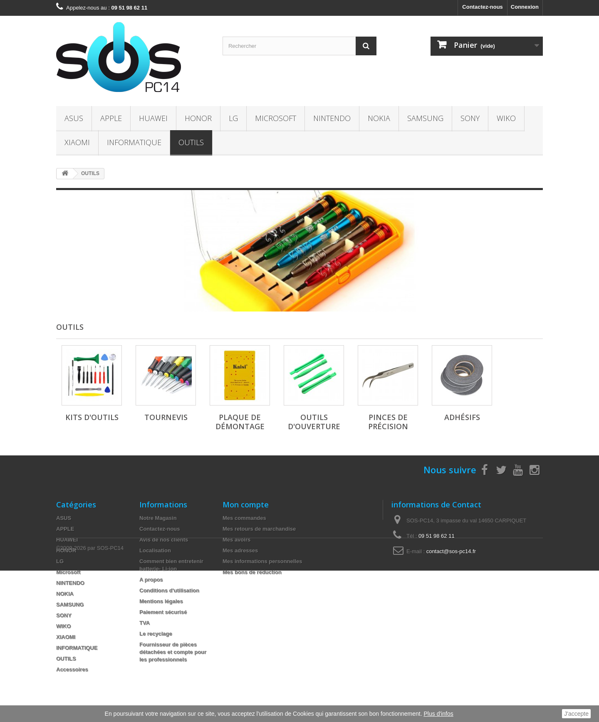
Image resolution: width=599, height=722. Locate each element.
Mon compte (246, 504)
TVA (144, 623)
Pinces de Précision (388, 421)
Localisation (155, 550)
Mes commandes (244, 518)
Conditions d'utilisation (169, 590)
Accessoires (72, 669)
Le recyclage (155, 634)
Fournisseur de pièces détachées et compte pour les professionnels (172, 652)
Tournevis (166, 417)
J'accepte (576, 713)
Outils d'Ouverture (314, 421)
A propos (151, 579)
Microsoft (275, 118)
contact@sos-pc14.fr (451, 551)
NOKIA (379, 118)
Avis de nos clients (163, 540)
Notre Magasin (158, 518)
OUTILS (191, 142)
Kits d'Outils (92, 417)
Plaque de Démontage (240, 421)
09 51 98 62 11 (436, 536)
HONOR (198, 118)
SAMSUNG (425, 118)
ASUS (73, 118)
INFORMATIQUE (134, 142)
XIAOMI (77, 142)
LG (233, 118)
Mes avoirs (236, 540)
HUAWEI (153, 118)
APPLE (111, 118)
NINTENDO (332, 118)
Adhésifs (462, 417)
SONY (470, 118)
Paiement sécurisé (163, 612)
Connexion (525, 7)
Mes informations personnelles (262, 561)
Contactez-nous (482, 7)
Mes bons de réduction (252, 572)
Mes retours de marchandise (259, 529)
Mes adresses (240, 550)
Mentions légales (161, 601)
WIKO (506, 118)
